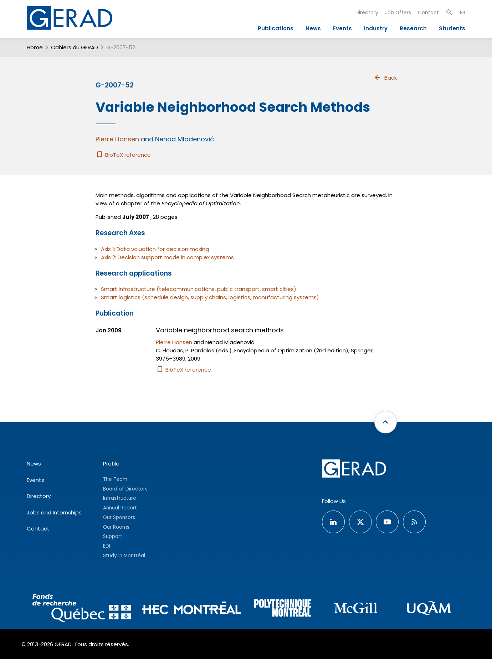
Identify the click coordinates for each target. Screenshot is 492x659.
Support (112, 536)
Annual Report (120, 507)
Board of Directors (125, 489)
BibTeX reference (123, 155)
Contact (428, 12)
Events (342, 28)
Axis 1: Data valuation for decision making (155, 249)
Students (452, 28)
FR (462, 12)
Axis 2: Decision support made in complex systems (167, 257)
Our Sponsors (119, 517)
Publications (275, 28)
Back (385, 77)
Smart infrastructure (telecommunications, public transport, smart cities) (198, 289)
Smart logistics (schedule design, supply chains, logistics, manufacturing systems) (210, 297)
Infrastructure (119, 498)
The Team (115, 479)
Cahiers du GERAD (74, 47)
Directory (366, 12)
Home (35, 47)
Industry (376, 28)
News (313, 28)
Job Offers (398, 12)
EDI (106, 546)
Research (413, 28)
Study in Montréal (124, 555)
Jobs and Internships (54, 512)
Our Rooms (116, 527)
